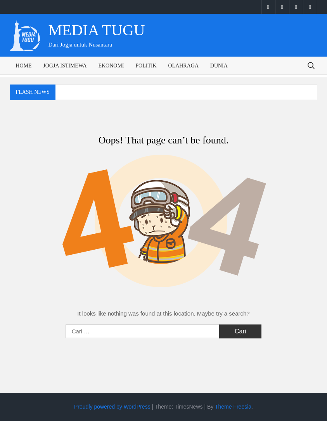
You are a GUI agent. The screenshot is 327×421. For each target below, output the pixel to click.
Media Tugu (96, 30)
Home (23, 66)
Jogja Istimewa (65, 66)
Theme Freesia (233, 407)
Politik (145, 66)
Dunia (219, 66)
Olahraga (183, 66)
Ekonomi (111, 66)
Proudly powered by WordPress (112, 407)
